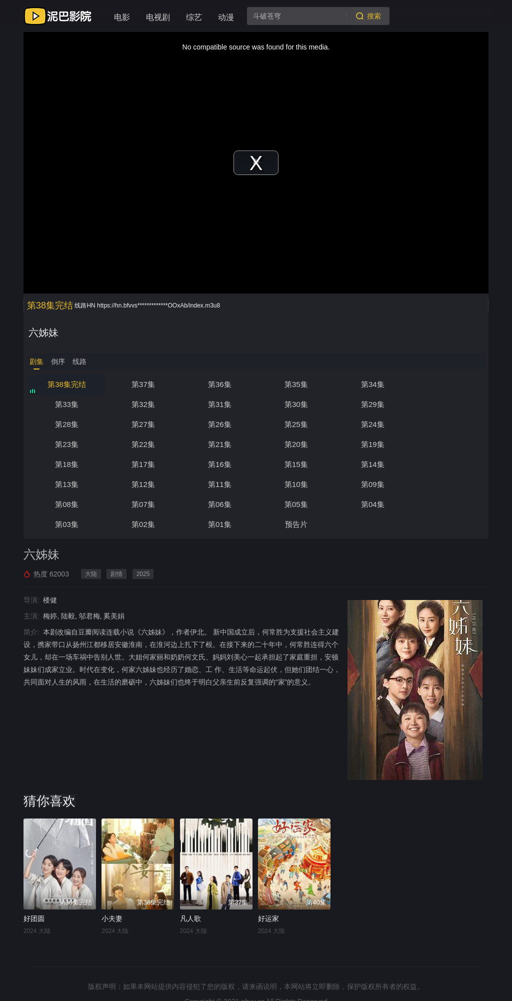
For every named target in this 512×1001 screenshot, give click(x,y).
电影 (122, 17)
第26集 (66, 424)
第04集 (371, 484)
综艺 (194, 17)
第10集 (371, 464)
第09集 (447, 464)
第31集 (142, 404)
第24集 (218, 424)
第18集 (218, 444)
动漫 (226, 17)
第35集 (295, 384)
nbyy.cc (252, 982)
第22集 (371, 424)
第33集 (447, 384)
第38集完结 (67, 384)
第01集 (142, 504)
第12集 (218, 464)
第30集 (218, 404)
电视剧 (158, 17)
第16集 (371, 444)
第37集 (142, 384)
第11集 (295, 464)
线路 (79, 362)
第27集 (447, 404)
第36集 (218, 384)
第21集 (447, 424)
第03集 (447, 484)
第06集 (218, 484)
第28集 (371, 404)
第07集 (142, 484)
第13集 (142, 464)
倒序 (58, 362)
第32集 (66, 404)
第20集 (66, 444)
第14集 (66, 464)
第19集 (142, 444)
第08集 (66, 484)
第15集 (447, 444)
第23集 (295, 424)
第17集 (295, 444)
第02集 (66, 504)
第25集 (142, 424)
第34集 (371, 384)
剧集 (37, 362)
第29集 (295, 404)
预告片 (219, 504)
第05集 (295, 484)
